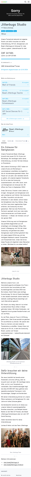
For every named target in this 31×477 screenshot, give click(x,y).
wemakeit (4, 471)
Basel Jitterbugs (8, 27)
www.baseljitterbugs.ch (11, 462)
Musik (3, 31)
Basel (4, 34)
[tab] (3, 141)
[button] (25, 2)
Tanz (15, 31)
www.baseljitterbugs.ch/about (13, 465)
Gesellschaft (9, 31)
